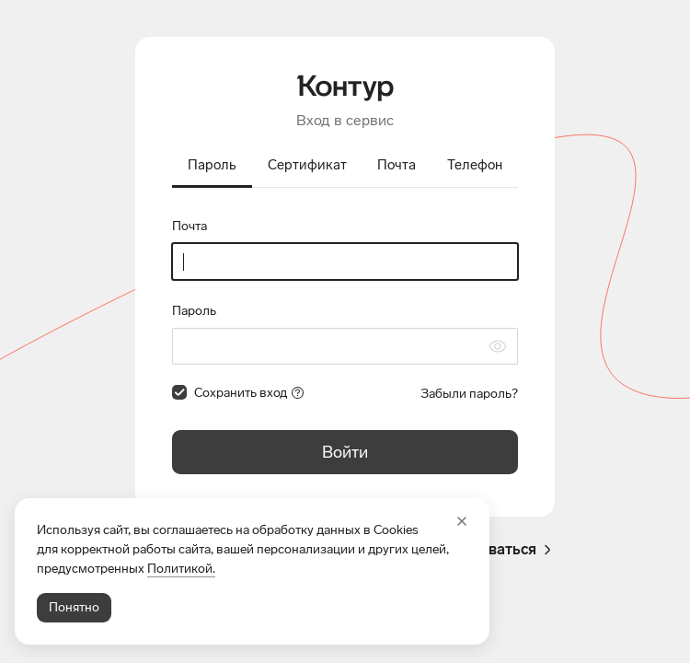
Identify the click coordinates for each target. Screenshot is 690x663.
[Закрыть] (462, 521)
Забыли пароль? (469, 393)
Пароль (194, 311)
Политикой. (181, 568)
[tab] (212, 166)
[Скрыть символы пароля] (498, 346)
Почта (189, 226)
